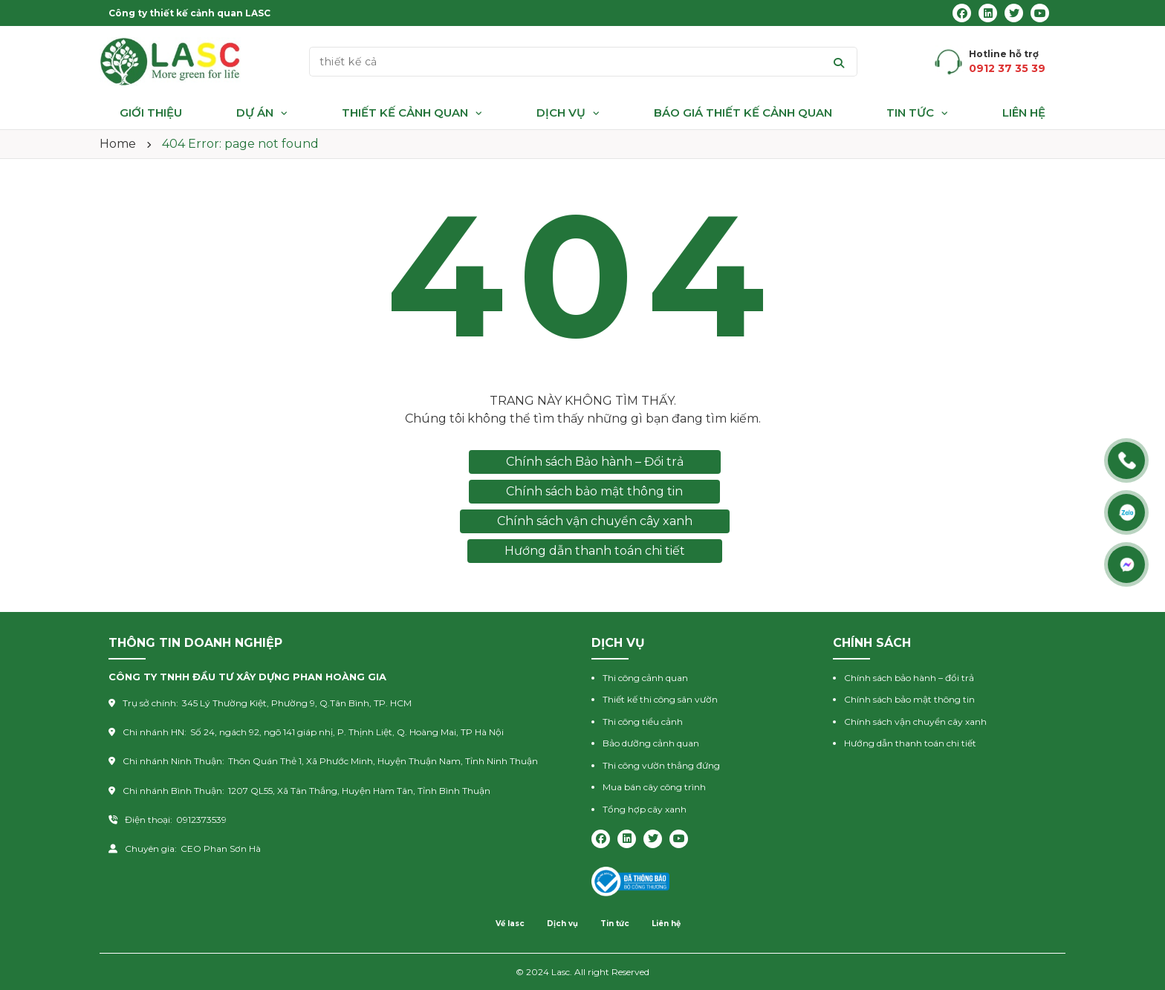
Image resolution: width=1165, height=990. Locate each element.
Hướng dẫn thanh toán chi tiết (594, 551)
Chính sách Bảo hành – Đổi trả (595, 462)
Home (118, 144)
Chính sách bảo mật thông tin (594, 491)
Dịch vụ (560, 112)
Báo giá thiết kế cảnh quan (743, 112)
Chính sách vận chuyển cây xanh (594, 521)
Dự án (254, 112)
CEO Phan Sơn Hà (221, 848)
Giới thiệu (151, 112)
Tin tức (910, 112)
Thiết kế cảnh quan (405, 112)
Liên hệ (1023, 112)
